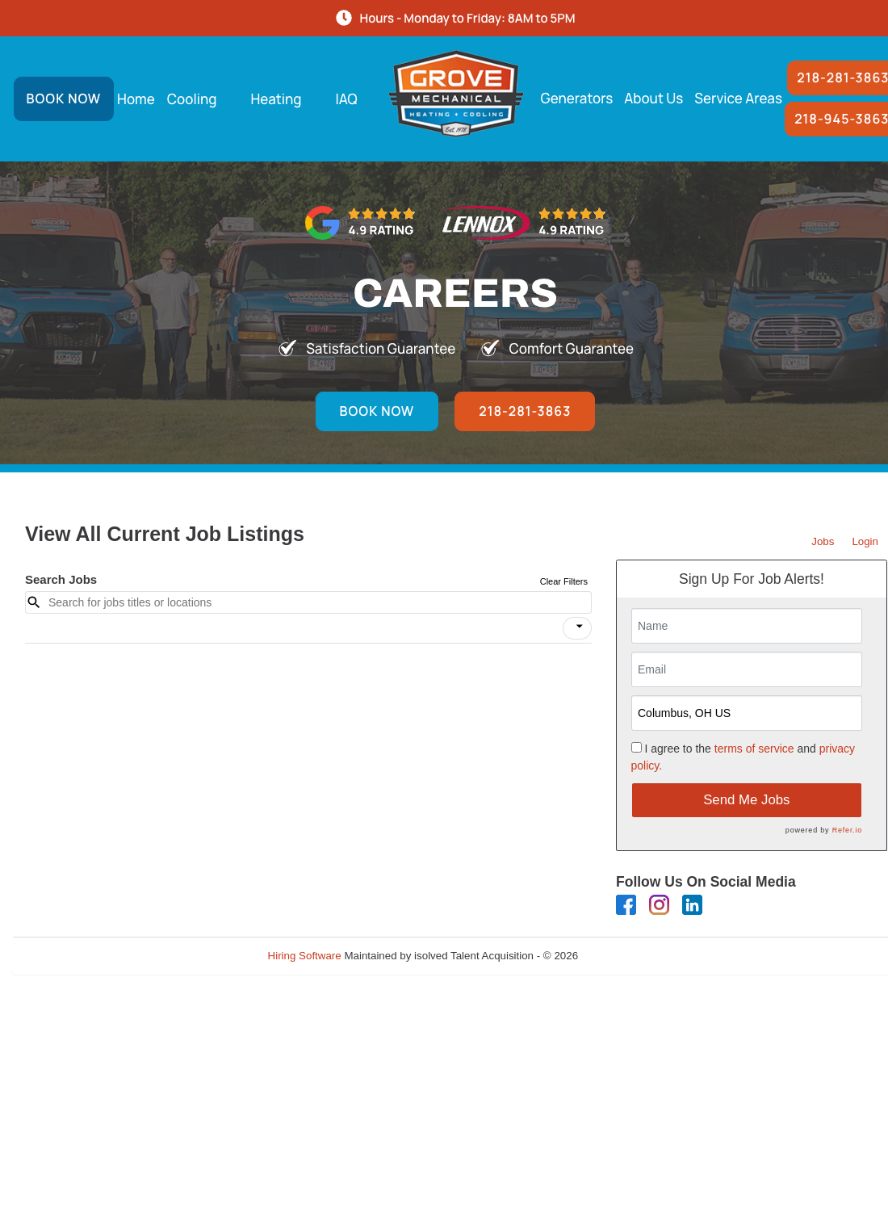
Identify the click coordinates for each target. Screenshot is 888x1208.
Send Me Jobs (746, 799)
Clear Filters (564, 581)
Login (865, 541)
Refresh (626, 956)
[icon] (580, 627)
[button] (577, 628)
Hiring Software (304, 956)
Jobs (822, 541)
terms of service (754, 748)
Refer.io (847, 830)
